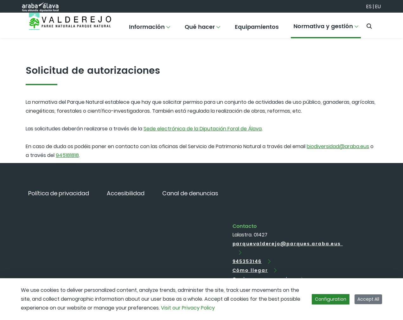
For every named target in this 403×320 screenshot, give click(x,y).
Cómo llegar (250, 270)
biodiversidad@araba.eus (338, 146)
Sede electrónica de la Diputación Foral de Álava (203, 128)
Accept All (368, 299)
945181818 (67, 155)
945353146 (247, 261)
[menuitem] (149, 29)
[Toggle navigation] (387, 23)
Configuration (330, 299)
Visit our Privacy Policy (188, 307)
